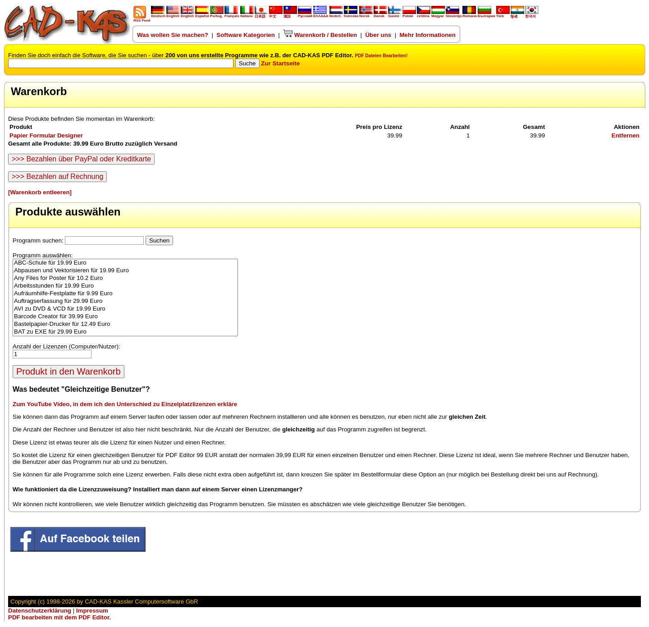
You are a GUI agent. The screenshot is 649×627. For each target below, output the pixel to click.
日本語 (261, 14)
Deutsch (158, 14)
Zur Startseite (280, 63)
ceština (423, 14)
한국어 (532, 14)
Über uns (378, 35)
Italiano (247, 14)
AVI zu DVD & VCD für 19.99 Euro (125, 309)
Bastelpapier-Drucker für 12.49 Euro (125, 324)
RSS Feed (141, 19)
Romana (469, 14)
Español (202, 14)
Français (231, 14)
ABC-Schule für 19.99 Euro (125, 263)
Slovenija (454, 14)
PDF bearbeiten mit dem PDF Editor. (59, 617)
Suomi (395, 14)
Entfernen (626, 135)
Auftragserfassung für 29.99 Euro (125, 301)
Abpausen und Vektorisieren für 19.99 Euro (125, 271)
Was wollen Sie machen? (172, 35)
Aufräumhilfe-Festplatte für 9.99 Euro (125, 293)
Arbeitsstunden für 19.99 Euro (125, 286)
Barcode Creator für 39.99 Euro (125, 316)
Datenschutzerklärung (39, 610)
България (486, 14)
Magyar (438, 14)
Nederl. (336, 14)
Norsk (366, 14)
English (173, 14)
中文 (276, 14)
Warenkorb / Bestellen (320, 35)
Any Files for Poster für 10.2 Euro (125, 278)
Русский (305, 16)
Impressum (92, 610)
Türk (503, 14)
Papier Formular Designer (46, 135)
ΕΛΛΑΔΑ (320, 16)
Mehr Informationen (428, 35)
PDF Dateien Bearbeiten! (381, 55)
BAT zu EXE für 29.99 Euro (125, 332)
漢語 (290, 14)
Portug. (217, 14)
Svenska (351, 14)
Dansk (380, 14)
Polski (409, 14)
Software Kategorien (245, 35)
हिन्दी (517, 15)
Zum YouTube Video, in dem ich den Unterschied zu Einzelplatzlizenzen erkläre (125, 404)
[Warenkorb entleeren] (40, 192)
